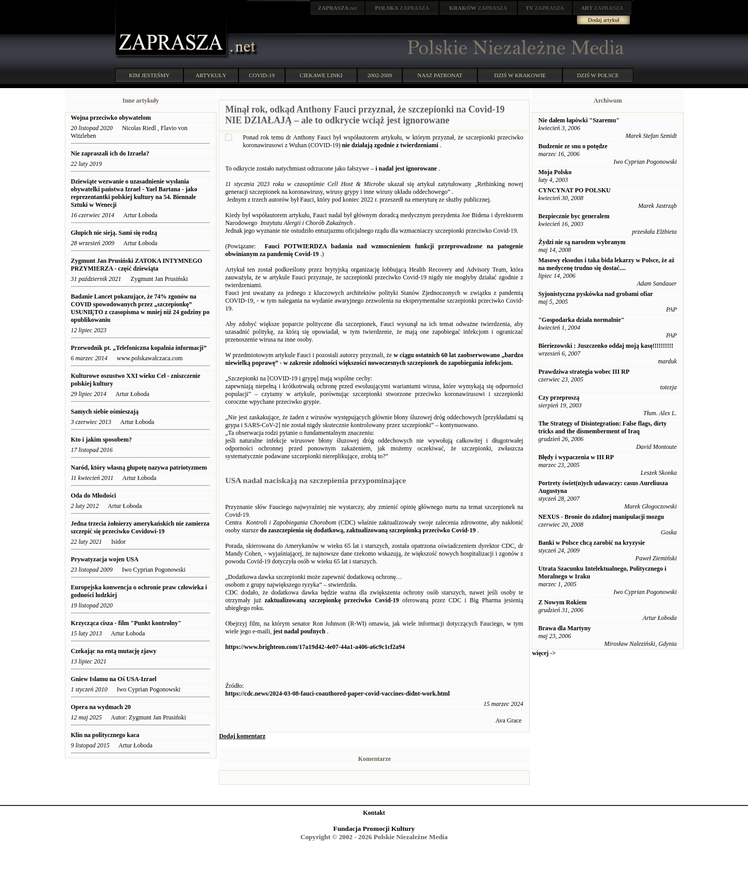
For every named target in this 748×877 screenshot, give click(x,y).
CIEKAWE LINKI (321, 75)
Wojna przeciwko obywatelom (111, 117)
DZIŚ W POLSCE (598, 75)
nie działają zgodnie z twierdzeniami (390, 145)
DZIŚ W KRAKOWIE (520, 75)
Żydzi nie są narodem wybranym (581, 242)
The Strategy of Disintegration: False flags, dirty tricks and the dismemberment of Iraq (602, 427)
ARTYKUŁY (211, 75)
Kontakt (374, 812)
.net (337, 8)
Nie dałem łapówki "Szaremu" (578, 120)
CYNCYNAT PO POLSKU (574, 190)
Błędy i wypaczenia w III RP (576, 457)
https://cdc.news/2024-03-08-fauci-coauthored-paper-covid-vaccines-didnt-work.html (337, 693)
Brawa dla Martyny (564, 628)
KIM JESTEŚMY (149, 75)
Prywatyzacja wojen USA (105, 559)
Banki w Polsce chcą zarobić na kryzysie (591, 542)
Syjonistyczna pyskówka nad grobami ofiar (595, 294)
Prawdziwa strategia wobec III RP (583, 371)
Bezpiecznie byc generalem (573, 216)
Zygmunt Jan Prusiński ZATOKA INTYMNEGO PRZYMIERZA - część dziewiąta (137, 264)
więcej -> (544, 653)
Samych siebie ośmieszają (105, 411)
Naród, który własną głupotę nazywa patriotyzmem (139, 467)
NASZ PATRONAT (439, 75)
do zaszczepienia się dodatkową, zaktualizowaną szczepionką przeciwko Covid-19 (368, 530)
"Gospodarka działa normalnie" (581, 319)
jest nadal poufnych (299, 631)
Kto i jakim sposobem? (101, 439)
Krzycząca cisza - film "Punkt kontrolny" (126, 623)
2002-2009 (380, 75)
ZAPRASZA (402, 8)
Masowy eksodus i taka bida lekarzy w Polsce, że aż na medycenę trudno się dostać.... (606, 264)
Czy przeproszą (558, 397)
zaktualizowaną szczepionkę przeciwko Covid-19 (331, 600)
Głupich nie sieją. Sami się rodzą (114, 232)
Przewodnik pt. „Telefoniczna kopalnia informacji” (139, 347)
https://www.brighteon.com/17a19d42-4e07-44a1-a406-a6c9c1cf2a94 (315, 646)
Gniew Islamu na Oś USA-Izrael (114, 679)
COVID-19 (262, 75)
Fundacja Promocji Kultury (374, 828)
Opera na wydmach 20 (101, 707)
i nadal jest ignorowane (406, 168)
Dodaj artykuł (603, 20)
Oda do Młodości (93, 495)
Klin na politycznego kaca (105, 735)
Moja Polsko (554, 172)
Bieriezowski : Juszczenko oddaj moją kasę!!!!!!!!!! (605, 345)
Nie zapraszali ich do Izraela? (110, 153)
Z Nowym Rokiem (562, 602)
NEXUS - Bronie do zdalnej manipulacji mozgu (601, 516)
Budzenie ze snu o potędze (572, 146)
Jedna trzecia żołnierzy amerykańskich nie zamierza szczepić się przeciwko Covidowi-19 (140, 527)
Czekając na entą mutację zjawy (114, 651)
